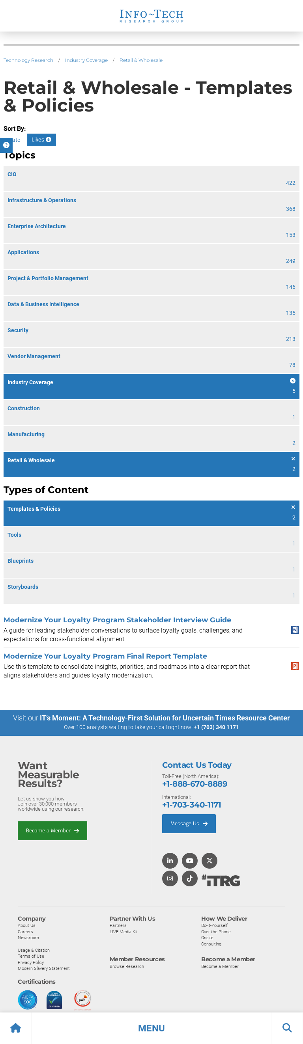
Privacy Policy (31, 962)
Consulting (211, 943)
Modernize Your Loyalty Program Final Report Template (105, 656)
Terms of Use (31, 955)
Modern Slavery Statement (44, 968)
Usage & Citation (34, 950)
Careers (25, 931)
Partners (118, 925)
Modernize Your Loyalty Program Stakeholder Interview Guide (117, 620)
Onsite (207, 937)
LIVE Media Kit (124, 931)
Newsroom (28, 937)
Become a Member (52, 830)
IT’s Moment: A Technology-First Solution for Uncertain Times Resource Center (165, 718)
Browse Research (127, 966)
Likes (41, 139)
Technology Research (28, 60)
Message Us (189, 823)
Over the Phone (216, 931)
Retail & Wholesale (141, 60)
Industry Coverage (86, 60)
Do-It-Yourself (214, 925)
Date (14, 140)
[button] (151, 1028)
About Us (27, 925)
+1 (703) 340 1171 (216, 727)
